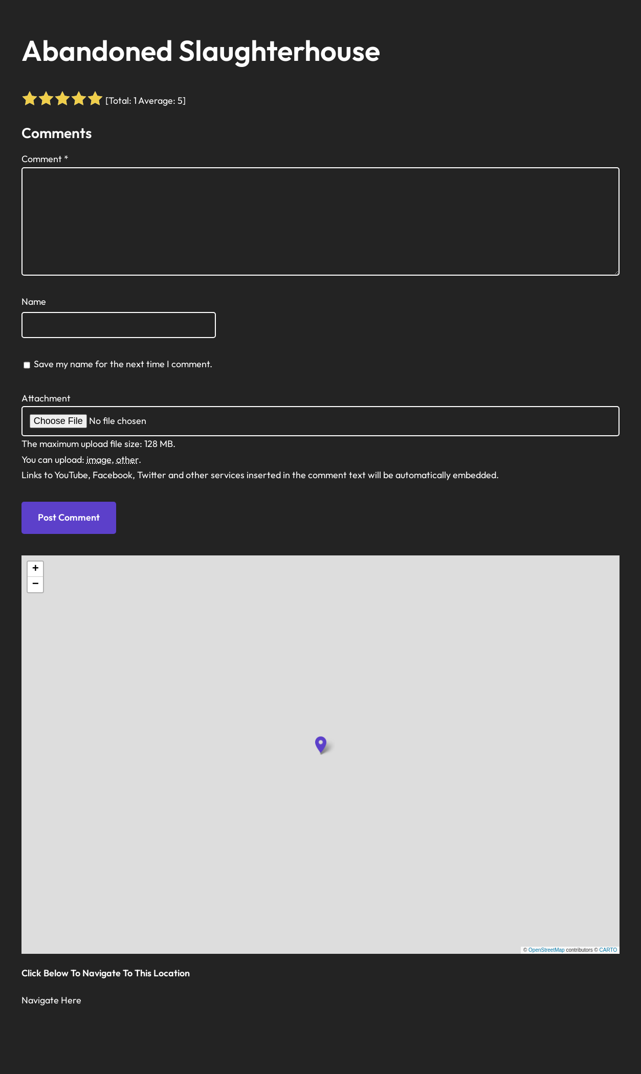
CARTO (608, 950)
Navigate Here (51, 1000)
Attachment (46, 398)
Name (33, 301)
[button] (321, 744)
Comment (45, 159)
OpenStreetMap (546, 950)
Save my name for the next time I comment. (123, 364)
